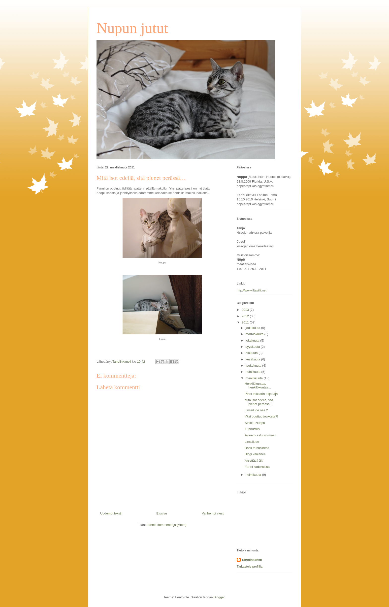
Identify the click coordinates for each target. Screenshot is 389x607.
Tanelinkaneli (252, 560)
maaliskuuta (255, 378)
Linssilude (252, 442)
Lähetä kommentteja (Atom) (166, 525)
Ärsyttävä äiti (254, 460)
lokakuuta (253, 340)
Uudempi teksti (111, 513)
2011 (246, 322)
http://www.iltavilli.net (251, 290)
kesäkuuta (253, 359)
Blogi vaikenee (255, 454)
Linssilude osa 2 (256, 410)
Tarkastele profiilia (249, 566)
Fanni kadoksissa (257, 467)
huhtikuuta (253, 372)
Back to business (257, 448)
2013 (246, 310)
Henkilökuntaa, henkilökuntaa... (258, 385)
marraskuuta (255, 334)
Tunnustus (252, 429)
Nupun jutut (132, 28)
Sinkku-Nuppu (255, 423)
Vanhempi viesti (213, 513)
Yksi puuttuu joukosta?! (261, 416)
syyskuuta (253, 347)
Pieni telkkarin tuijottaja (261, 394)
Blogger (219, 597)
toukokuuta (254, 365)
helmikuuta (254, 475)
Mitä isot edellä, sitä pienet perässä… (259, 402)
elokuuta (252, 353)
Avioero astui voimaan (260, 435)
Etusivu (161, 513)
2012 (246, 316)
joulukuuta (253, 328)
